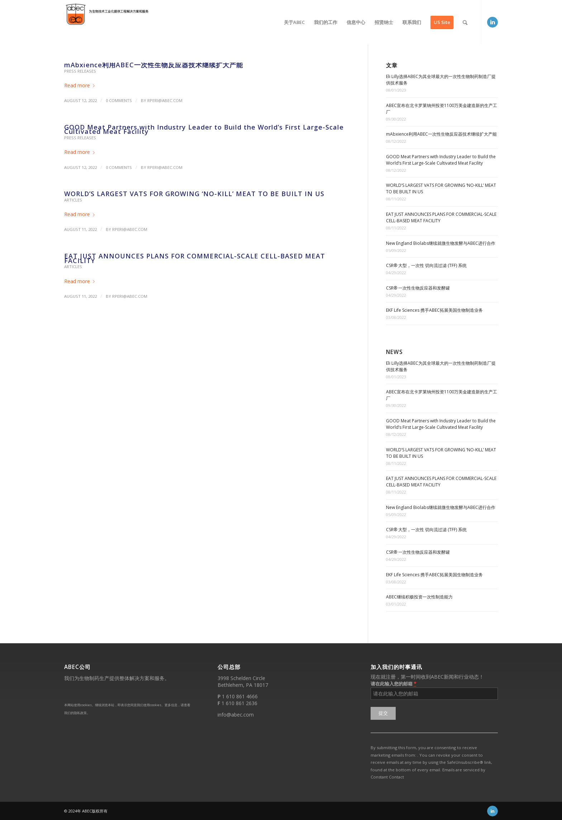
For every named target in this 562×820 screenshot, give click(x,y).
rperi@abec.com (164, 100)
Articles (73, 200)
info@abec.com (236, 714)
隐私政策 (80, 712)
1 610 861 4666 (240, 696)
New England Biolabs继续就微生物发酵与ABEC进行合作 (440, 243)
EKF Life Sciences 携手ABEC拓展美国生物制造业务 (434, 310)
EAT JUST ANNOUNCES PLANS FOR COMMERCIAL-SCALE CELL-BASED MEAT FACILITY (194, 258)
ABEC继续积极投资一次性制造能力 (419, 597)
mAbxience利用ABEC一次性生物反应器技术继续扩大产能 (153, 64)
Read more (80, 85)
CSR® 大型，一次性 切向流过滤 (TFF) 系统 (426, 265)
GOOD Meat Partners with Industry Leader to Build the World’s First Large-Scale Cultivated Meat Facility (204, 129)
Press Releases (80, 71)
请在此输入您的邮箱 (393, 683)
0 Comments (119, 100)
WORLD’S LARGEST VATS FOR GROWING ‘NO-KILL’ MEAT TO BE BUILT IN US (194, 193)
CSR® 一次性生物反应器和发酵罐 (418, 288)
